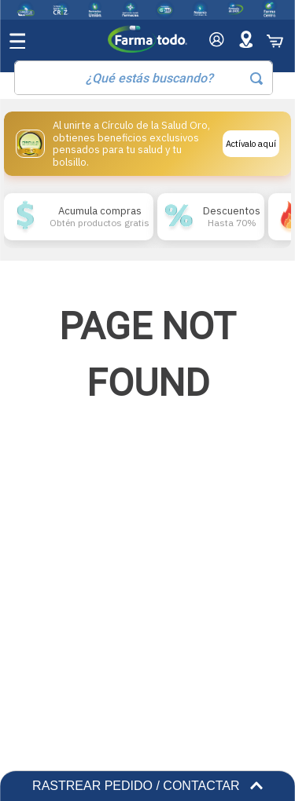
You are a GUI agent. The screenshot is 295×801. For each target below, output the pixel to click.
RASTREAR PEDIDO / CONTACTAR (147, 785)
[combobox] (143, 77)
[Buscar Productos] (256, 78)
